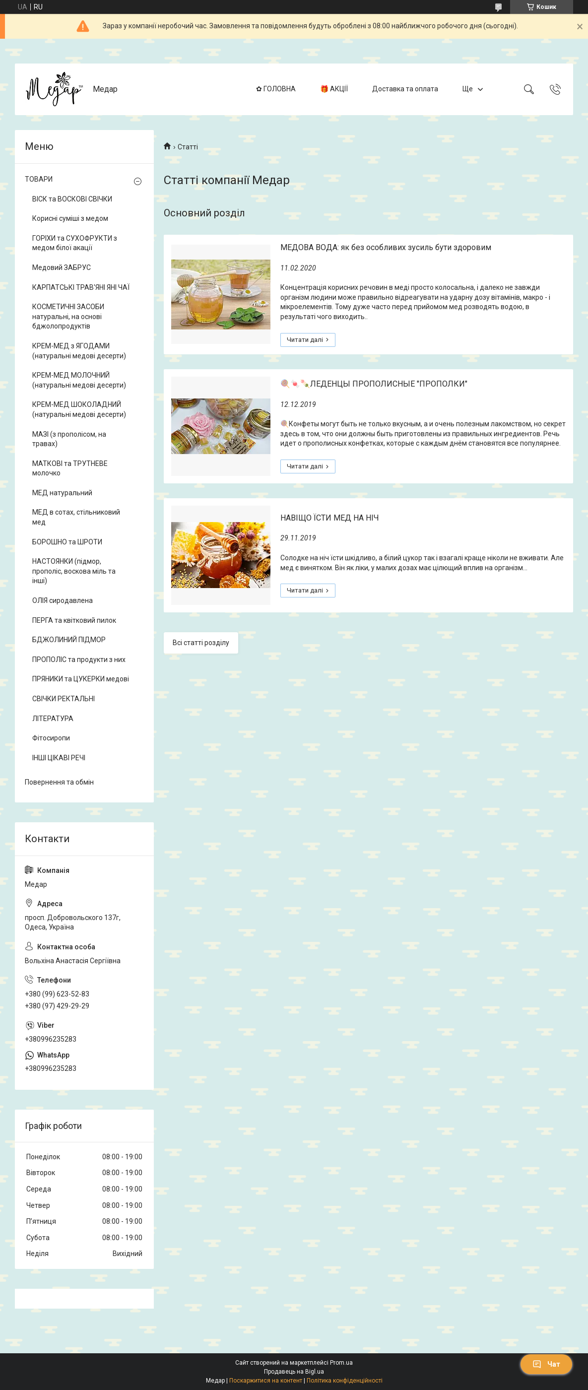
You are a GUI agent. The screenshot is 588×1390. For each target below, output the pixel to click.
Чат (546, 1364)
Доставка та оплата (405, 89)
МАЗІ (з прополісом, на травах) (69, 439)
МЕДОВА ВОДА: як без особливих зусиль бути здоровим (385, 247)
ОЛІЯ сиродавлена (62, 600)
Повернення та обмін (59, 782)
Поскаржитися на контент (265, 1380)
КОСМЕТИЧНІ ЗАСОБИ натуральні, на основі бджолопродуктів (68, 316)
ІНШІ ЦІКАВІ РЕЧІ (58, 758)
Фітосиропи (51, 738)
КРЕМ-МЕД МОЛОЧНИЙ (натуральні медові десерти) (79, 380)
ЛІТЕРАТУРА (52, 719)
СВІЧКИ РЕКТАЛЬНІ (63, 699)
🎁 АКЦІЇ (334, 89)
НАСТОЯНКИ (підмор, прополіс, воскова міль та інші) (74, 571)
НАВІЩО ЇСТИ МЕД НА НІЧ (329, 518)
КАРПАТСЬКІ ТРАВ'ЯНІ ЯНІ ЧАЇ (81, 287)
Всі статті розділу (201, 643)
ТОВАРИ (39, 179)
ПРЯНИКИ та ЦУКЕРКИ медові (80, 679)
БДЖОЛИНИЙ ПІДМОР (69, 640)
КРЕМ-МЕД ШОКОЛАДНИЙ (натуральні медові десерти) (79, 409)
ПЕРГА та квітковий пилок (74, 620)
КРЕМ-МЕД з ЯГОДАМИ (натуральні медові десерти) (79, 351)
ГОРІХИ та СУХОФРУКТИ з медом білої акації (74, 243)
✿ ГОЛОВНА (276, 89)
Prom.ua (341, 1362)
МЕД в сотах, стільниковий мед (76, 517)
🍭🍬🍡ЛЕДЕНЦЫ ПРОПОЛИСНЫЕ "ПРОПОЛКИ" (373, 384)
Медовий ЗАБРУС (61, 267)
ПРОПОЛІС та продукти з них (79, 659)
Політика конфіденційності (345, 1380)
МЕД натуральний (62, 493)
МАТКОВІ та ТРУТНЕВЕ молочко (70, 468)
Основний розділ (204, 213)
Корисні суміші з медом (70, 218)
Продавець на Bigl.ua (294, 1371)
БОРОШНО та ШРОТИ (67, 542)
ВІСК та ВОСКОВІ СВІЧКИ (72, 199)
